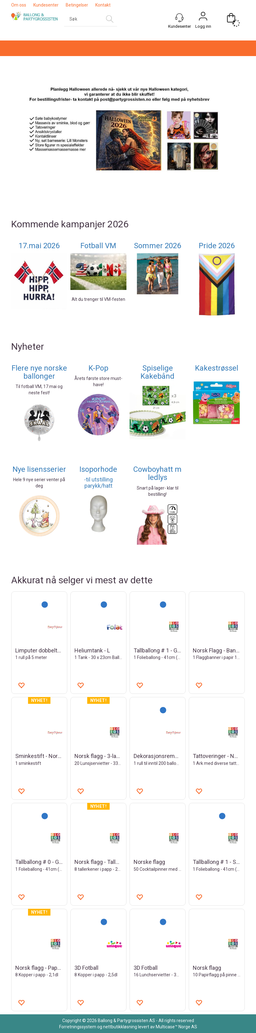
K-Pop (98, 368)
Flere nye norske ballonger (39, 372)
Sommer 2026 (157, 245)
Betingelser (77, 4)
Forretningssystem (77, 1026)
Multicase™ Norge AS (176, 1026)
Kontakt (103, 4)
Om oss (18, 4)
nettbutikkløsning (120, 1026)
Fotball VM (98, 245)
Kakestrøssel (216, 368)
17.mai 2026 (39, 245)
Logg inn (203, 26)
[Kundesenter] (179, 18)
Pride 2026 (217, 245)
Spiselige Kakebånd (157, 372)
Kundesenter (46, 4)
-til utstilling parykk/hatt (98, 482)
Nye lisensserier (39, 469)
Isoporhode (98, 469)
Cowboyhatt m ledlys (157, 473)
